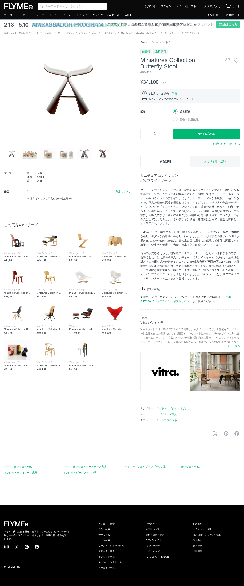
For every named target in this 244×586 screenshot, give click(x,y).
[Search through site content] (72, 6)
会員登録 (150, 6)
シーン (53, 14)
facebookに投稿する (236, 433)
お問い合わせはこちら (226, 143)
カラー (27, 14)
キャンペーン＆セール (106, 14)
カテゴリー (11, 14)
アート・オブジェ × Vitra (18, 466)
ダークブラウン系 (167, 420)
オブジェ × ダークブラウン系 (79, 472)
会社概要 (197, 545)
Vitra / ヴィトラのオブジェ (104, 33)
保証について (122, 191)
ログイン (166, 6)
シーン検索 (104, 540)
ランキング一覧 (106, 556)
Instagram (6, 546)
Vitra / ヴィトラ (161, 42)
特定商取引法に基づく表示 (207, 534)
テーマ (40, 14)
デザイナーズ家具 (167, 414)
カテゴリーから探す (43, 33)
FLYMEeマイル (153, 540)
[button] (7, 88)
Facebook (36, 546)
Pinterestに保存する (226, 433)
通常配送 (185, 111)
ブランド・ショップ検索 (111, 545)
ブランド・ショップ (75, 14)
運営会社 (197, 540)
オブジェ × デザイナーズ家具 (20, 472)
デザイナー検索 (106, 551)
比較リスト (189, 6)
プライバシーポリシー (204, 529)
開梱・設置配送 (189, 119)
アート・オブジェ (66, 33)
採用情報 (197, 551)
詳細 (174, 93)
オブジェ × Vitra (190, 466)
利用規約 (197, 523)
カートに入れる (206, 133)
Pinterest (26, 546)
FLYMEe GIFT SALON (157, 556)
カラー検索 (104, 529)
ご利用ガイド (232, 14)
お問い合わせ (153, 545)
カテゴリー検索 (106, 523)
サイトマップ (153, 551)
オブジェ (83, 33)
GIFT (128, 14)
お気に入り (214, 6)
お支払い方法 (153, 529)
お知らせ (213, 14)
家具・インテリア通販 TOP (17, 33)
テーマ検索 (104, 534)
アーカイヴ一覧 (106, 567)
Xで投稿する (215, 433)
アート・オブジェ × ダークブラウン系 (144, 466)
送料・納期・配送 (155, 534)
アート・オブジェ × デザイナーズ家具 (84, 466)
